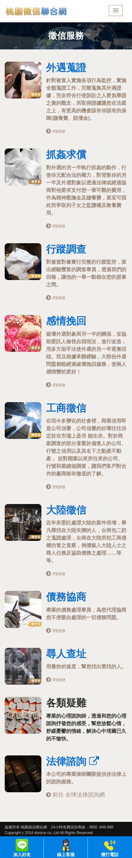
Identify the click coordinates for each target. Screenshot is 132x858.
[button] (116, 10)
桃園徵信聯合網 (36, 11)
